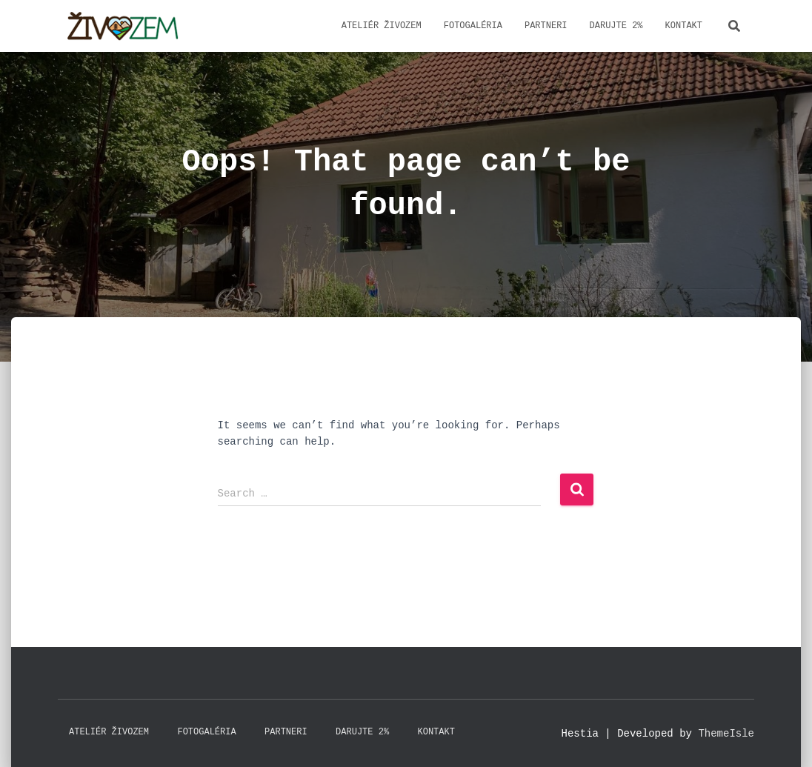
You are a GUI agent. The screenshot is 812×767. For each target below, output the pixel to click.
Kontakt (683, 25)
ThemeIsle (726, 733)
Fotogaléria (473, 25)
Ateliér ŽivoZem (382, 25)
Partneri (546, 25)
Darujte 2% (616, 25)
